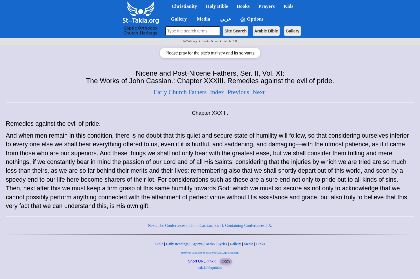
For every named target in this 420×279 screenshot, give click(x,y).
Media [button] (202, 19)
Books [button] (243, 6)
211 (235, 41)
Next (259, 92)
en (216, 41)
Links (260, 244)
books (206, 41)
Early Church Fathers (180, 92)
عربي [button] (225, 19)
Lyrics (222, 244)
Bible (159, 244)
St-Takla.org (190, 41)
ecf (225, 41)
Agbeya (197, 244)
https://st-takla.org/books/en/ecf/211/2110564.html (210, 252)
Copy (225, 261)
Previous (238, 92)
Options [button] (252, 19)
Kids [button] (288, 6)
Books (209, 244)
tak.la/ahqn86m (210, 267)
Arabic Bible (266, 31)
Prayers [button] (266, 6)
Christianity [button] (184, 6)
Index (217, 92)
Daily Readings (177, 244)
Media (249, 244)
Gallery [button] (177, 19)
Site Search (236, 31)
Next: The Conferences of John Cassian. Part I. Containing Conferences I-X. (210, 225)
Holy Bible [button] (217, 6)
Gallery (292, 31)
